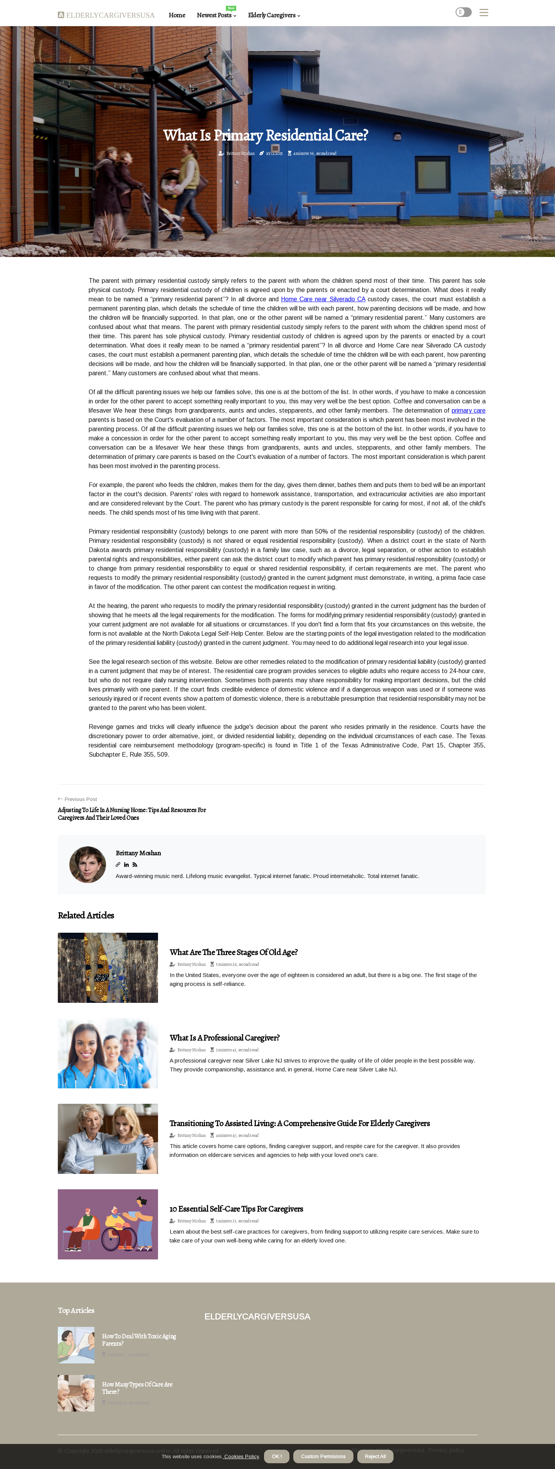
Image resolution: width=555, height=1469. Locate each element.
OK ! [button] (277, 1456)
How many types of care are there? (137, 1388)
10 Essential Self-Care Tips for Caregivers (236, 1209)
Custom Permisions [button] (323, 1456)
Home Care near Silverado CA (323, 299)
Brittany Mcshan (240, 153)
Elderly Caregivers (271, 15)
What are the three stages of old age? (234, 952)
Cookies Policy (241, 1456)
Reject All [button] (375, 1456)
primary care (469, 410)
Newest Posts (216, 13)
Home (176, 15)
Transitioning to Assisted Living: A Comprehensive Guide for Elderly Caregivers (300, 1123)
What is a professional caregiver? (224, 1038)
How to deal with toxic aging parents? (139, 1340)
